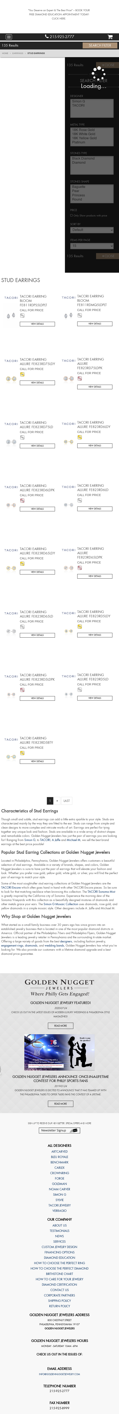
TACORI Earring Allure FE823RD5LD (92, 677)
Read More (60, 1025)
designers (66, 941)
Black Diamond (92, 159)
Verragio (59, 1211)
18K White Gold (92, 135)
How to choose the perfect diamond (59, 1268)
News (59, 1236)
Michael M (73, 840)
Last (67, 801)
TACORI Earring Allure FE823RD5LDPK (37, 677)
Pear (92, 192)
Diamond (92, 163)
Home (6, 53)
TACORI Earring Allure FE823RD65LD (36, 614)
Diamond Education (59, 1258)
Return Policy (59, 1306)
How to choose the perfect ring (59, 1263)
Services (59, 1241)
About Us (59, 1225)
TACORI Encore (11, 887)
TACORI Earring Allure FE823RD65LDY (37, 551)
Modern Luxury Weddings (70, 1012)
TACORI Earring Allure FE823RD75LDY (37, 361)
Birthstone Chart (59, 1274)
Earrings (19, 53)
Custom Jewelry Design (59, 1247)
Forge (59, 1178)
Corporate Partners (59, 1295)
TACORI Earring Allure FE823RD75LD (36, 424)
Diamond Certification (59, 1285)
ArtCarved (59, 1151)
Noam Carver (59, 1189)
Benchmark (60, 1162)
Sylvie (60, 1200)
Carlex (59, 1168)
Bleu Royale (59, 1157)
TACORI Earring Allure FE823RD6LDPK (37, 488)
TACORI (92, 106)
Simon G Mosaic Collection (61, 904)
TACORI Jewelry (60, 1205)
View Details (37, 324)
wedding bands (54, 945)
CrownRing (59, 1173)
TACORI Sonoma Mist (101, 892)
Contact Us (59, 1290)
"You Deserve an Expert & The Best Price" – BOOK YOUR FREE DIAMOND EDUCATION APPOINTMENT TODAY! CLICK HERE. (59, 14)
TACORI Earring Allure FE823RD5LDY (93, 614)
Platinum (92, 143)
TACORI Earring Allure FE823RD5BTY (36, 740)
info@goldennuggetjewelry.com (59, 1374)
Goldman (59, 1184)
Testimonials (59, 1231)
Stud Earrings (36, 53)
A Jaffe (56, 840)
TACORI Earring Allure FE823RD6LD (92, 487)
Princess (92, 196)
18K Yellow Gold (92, 139)
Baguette (92, 187)
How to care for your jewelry (59, 1279)
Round (92, 200)
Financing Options (60, 1252)
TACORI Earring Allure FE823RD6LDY (93, 424)
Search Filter (100, 45)
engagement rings (12, 945)
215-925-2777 (59, 36)
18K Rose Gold (92, 131)
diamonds (31, 945)
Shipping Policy (59, 1301)
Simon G (92, 102)
